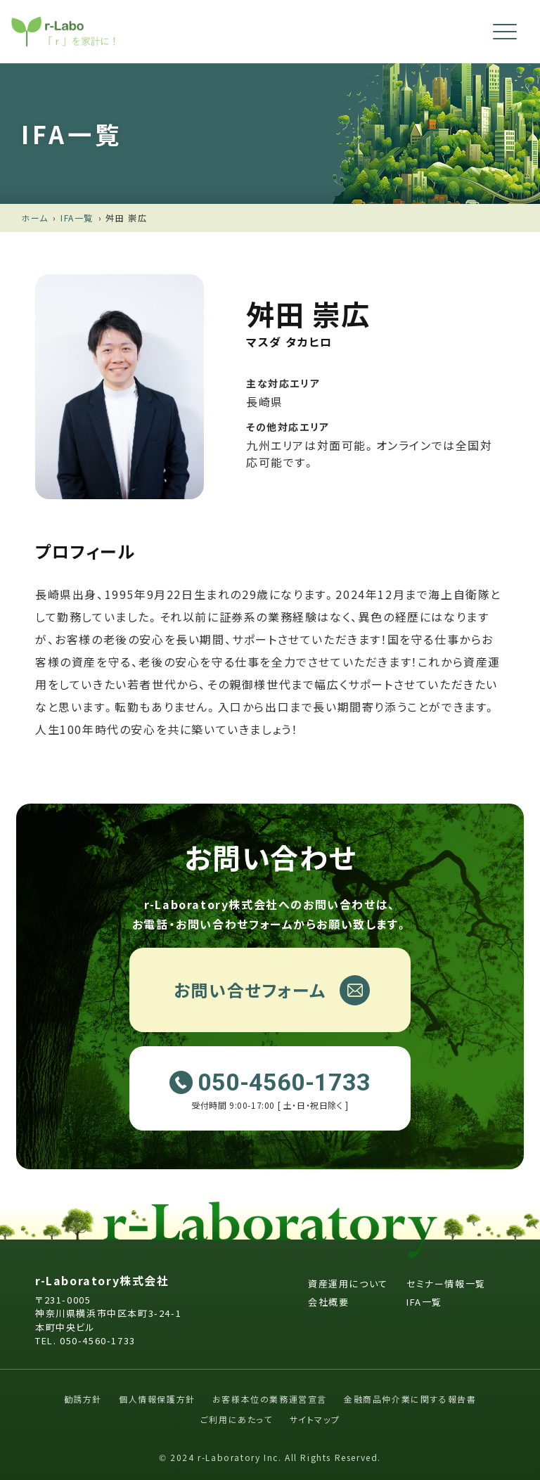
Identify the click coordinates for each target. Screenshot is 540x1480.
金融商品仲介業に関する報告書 (410, 1399)
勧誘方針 (83, 1399)
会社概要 (328, 1301)
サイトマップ (315, 1419)
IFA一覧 (77, 218)
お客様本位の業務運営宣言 (269, 1399)
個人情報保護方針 (157, 1399)
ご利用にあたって (236, 1419)
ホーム (35, 218)
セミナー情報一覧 (446, 1283)
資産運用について (348, 1283)
